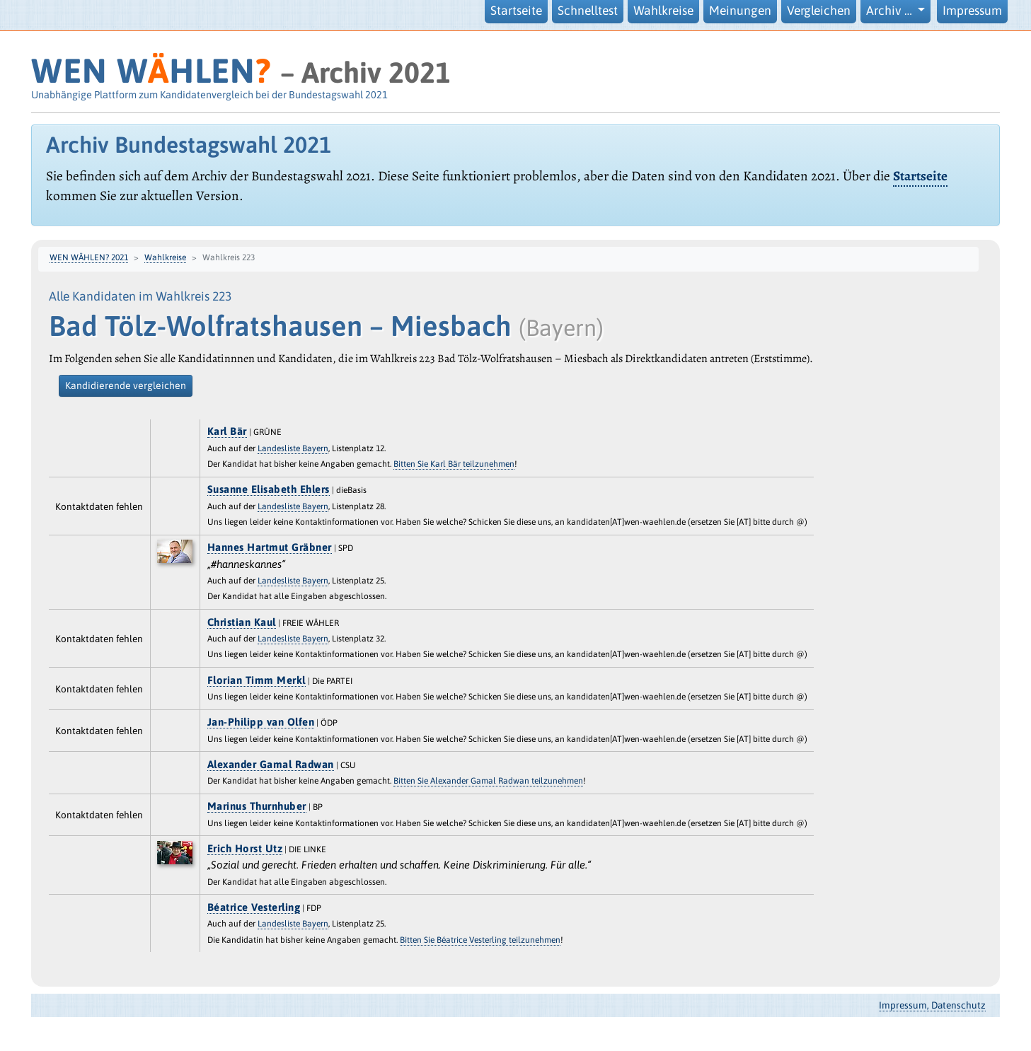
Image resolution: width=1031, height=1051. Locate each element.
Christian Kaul (241, 622)
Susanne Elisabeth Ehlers (268, 489)
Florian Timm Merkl (256, 680)
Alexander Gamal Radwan (270, 764)
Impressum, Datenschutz (932, 1005)
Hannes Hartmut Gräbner (269, 547)
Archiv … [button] (890, 11)
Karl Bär (227, 431)
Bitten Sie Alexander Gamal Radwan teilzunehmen (488, 781)
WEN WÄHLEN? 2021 (89, 257)
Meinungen (740, 11)
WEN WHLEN (151, 70)
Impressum (972, 11)
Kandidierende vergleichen (125, 385)
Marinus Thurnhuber (256, 806)
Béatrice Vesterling (254, 907)
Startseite (516, 11)
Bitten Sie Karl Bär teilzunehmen (453, 464)
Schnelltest (588, 11)
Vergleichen (819, 11)
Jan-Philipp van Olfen (261, 722)
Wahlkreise (663, 11)
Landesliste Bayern (293, 448)
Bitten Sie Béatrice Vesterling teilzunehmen (480, 940)
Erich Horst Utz (245, 848)
